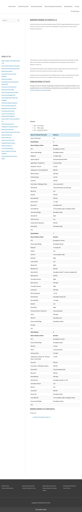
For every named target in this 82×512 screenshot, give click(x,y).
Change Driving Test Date (8, 143)
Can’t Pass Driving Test (8, 124)
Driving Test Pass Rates (8, 89)
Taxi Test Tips (66, 488)
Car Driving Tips (75, 11)
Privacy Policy (5, 486)
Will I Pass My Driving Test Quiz (10, 92)
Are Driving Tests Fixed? (8, 111)
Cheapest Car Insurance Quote (10, 126)
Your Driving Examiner (7, 148)
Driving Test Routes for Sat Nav (38, 90)
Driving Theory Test (23, 6)
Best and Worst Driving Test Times (11, 132)
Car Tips (77, 6)
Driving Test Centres (7, 71)
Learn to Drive (12, 6)
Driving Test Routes (7, 79)
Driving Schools (68, 6)
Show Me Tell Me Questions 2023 (10, 68)
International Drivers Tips (49, 486)
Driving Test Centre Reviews (9, 87)
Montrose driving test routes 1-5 (42, 417)
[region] (11, 38)
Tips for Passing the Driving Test (53, 6)
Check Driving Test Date (8, 140)
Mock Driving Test (6, 137)
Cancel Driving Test (7, 146)
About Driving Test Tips (28, 486)
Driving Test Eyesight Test (8, 95)
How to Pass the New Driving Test (11, 66)
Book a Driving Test (7, 135)
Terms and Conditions (7, 488)
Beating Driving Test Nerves (9, 108)
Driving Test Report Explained (9, 103)
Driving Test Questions (8, 129)
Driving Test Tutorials (36, 6)
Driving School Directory (69, 486)
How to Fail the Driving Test (9, 105)
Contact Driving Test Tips (28, 488)
